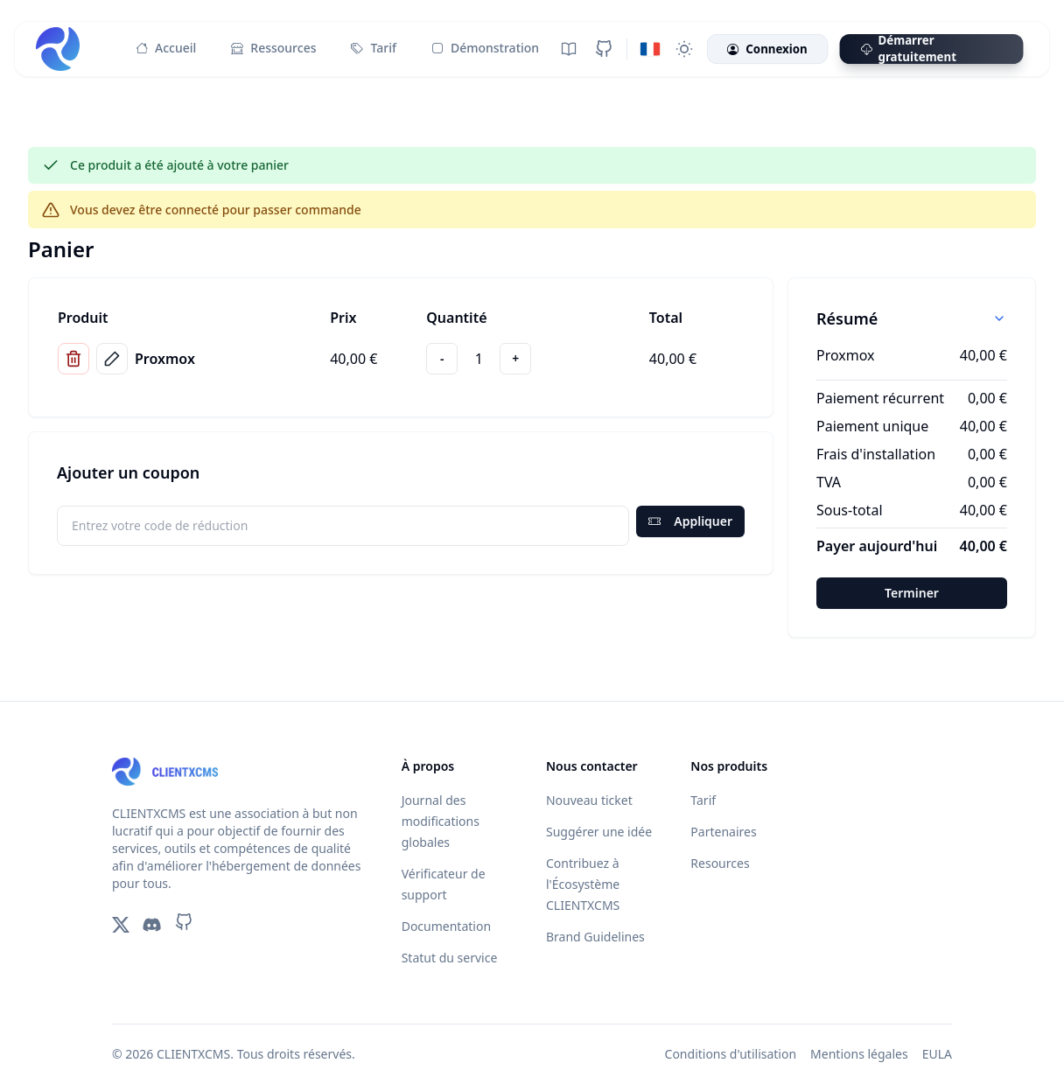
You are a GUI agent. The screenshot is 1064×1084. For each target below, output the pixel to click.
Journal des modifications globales (441, 821)
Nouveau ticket (589, 800)
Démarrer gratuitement (907, 49)
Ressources (273, 48)
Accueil (166, 48)
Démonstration (485, 48)
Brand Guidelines (595, 936)
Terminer (912, 592)
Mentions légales (859, 1054)
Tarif (373, 48)
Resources (719, 863)
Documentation (446, 926)
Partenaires (723, 831)
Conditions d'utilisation (731, 1054)
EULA (937, 1054)
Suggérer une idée (599, 831)
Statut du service (450, 957)
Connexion (767, 49)
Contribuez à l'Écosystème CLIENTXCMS (583, 884)
